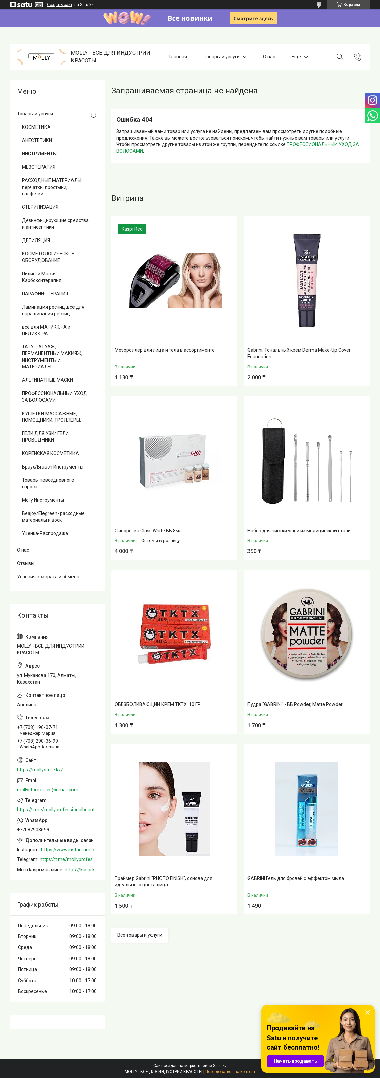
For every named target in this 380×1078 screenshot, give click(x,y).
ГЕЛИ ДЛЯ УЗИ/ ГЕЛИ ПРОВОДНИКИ (45, 437)
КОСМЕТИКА (36, 127)
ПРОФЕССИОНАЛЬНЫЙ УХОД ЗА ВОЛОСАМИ (54, 397)
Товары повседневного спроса (48, 483)
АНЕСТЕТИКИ (37, 140)
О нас (269, 56)
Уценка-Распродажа (45, 533)
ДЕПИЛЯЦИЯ (36, 240)
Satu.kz (220, 1065)
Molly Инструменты (43, 500)
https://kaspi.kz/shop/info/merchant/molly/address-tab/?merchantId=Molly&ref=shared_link (81, 869)
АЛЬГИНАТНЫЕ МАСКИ (47, 380)
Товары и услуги (222, 56)
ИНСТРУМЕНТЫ (39, 154)
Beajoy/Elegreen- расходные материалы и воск (53, 517)
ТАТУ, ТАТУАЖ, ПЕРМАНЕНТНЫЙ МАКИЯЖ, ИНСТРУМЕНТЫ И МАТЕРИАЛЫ (52, 356)
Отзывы (25, 563)
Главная (178, 56)
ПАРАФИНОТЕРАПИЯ (45, 293)
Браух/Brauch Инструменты (52, 467)
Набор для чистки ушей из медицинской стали (299, 530)
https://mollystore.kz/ (40, 769)
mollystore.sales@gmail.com (47, 789)
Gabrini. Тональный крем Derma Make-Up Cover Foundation (299, 353)
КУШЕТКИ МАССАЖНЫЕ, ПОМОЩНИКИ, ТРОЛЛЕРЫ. (51, 417)
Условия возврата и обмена (48, 576)
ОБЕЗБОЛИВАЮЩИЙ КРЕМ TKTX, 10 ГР (158, 704)
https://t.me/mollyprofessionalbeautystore (57, 809)
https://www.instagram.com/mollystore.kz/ (69, 849)
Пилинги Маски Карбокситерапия (41, 277)
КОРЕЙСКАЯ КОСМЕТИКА (50, 453)
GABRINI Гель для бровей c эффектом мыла (295, 878)
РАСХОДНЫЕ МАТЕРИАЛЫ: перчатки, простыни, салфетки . (52, 187)
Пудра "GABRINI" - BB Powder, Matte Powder (295, 704)
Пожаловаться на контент (230, 1071)
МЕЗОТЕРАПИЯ (38, 167)
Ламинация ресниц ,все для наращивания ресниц (53, 310)
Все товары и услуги (139, 935)
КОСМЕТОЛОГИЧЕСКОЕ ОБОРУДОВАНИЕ (48, 257)
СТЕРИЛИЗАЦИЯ (40, 207)
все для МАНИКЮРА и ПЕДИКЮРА (46, 330)
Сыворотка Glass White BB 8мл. (149, 530)
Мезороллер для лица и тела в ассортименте (165, 350)
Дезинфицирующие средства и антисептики (55, 224)
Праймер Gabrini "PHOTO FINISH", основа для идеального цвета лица (163, 882)
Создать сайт (59, 4)
